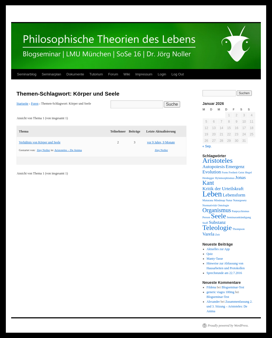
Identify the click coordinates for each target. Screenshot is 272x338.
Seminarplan (51, 74)
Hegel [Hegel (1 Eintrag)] (248, 172)
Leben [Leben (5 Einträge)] (212, 194)
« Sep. (207, 146)
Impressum (143, 74)
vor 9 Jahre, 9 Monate (161, 142)
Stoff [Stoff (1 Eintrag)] (205, 222)
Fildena (211, 287)
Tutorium (96, 74)
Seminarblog (26, 74)
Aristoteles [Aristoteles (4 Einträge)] (217, 160)
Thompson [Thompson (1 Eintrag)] (238, 229)
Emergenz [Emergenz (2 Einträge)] (235, 166)
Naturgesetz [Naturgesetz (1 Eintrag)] (240, 200)
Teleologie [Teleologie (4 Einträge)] (217, 228)
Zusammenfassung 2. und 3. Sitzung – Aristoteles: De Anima (230, 306)
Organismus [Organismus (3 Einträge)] (216, 210)
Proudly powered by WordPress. (228, 325)
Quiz (210, 254)
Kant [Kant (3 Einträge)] (208, 182)
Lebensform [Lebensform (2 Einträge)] (234, 195)
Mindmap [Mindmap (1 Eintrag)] (219, 200)
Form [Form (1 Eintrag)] (225, 172)
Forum (113, 74)
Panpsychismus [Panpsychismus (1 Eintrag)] (240, 211)
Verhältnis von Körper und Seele (40, 142)
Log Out (178, 74)
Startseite (22, 103)
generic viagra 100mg (221, 292)
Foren (35, 103)
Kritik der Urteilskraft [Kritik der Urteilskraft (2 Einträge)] (223, 188)
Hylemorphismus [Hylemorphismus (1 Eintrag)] (224, 178)
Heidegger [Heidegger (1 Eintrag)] (208, 178)
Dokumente (75, 74)
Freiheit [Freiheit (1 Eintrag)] (233, 172)
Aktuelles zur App (218, 249)
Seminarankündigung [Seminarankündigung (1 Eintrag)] (239, 217)
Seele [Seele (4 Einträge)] (218, 216)
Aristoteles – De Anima (68, 150)
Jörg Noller (43, 150)
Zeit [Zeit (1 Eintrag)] (217, 234)
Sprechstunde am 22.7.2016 (224, 273)
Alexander (213, 301)
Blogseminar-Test (233, 287)
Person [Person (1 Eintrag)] (206, 217)
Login (162, 74)
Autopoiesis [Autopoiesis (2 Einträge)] (213, 166)
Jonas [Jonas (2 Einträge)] (240, 177)
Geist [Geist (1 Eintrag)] (241, 172)
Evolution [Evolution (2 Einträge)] (211, 171)
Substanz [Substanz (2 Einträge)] (217, 222)
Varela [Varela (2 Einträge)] (208, 234)
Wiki (127, 74)
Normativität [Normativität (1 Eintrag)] (209, 205)
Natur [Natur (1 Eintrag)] (229, 200)
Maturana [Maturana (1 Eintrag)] (207, 200)
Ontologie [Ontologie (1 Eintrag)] (223, 205)
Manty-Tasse (215, 258)
